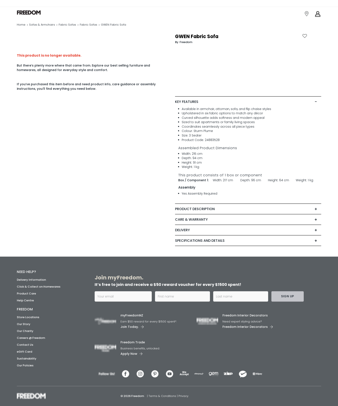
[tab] (248, 102)
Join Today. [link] (129, 327)
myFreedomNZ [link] (131, 315)
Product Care (26, 293)
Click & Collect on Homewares (38, 287)
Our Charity (25, 331)
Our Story (23, 324)
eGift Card (24, 352)
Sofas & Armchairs (42, 25)
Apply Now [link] (128, 354)
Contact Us (25, 345)
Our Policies (25, 365)
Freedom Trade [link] (132, 342)
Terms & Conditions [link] (163, 396)
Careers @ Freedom (31, 338)
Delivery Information (31, 280)
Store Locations (28, 317)
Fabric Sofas (67, 25)
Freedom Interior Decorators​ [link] (245, 315)
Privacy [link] (183, 396)
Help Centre (25, 300)
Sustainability (26, 358)
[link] (36, 12)
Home (21, 25)
